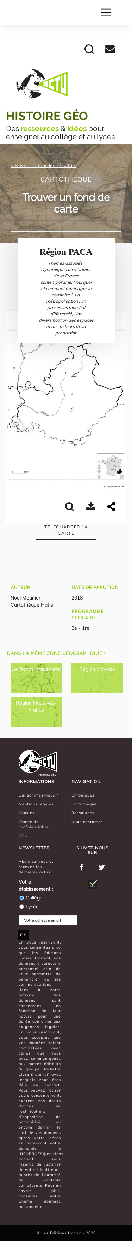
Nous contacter (86, 821)
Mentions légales (36, 803)
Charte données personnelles (40, 1204)
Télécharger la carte (66, 530)
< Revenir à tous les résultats (43, 165)
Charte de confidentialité (34, 824)
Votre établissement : (36, 885)
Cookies (26, 812)
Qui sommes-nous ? (38, 795)
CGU (23, 835)
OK (23, 935)
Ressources (82, 812)
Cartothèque (84, 803)
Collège (31, 898)
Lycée (29, 906)
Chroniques (82, 795)
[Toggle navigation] (106, 12)
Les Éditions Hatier (62, 1232)
